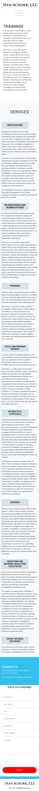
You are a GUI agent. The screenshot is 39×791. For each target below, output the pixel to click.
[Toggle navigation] (19, 13)
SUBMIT (19, 770)
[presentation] (18, 760)
